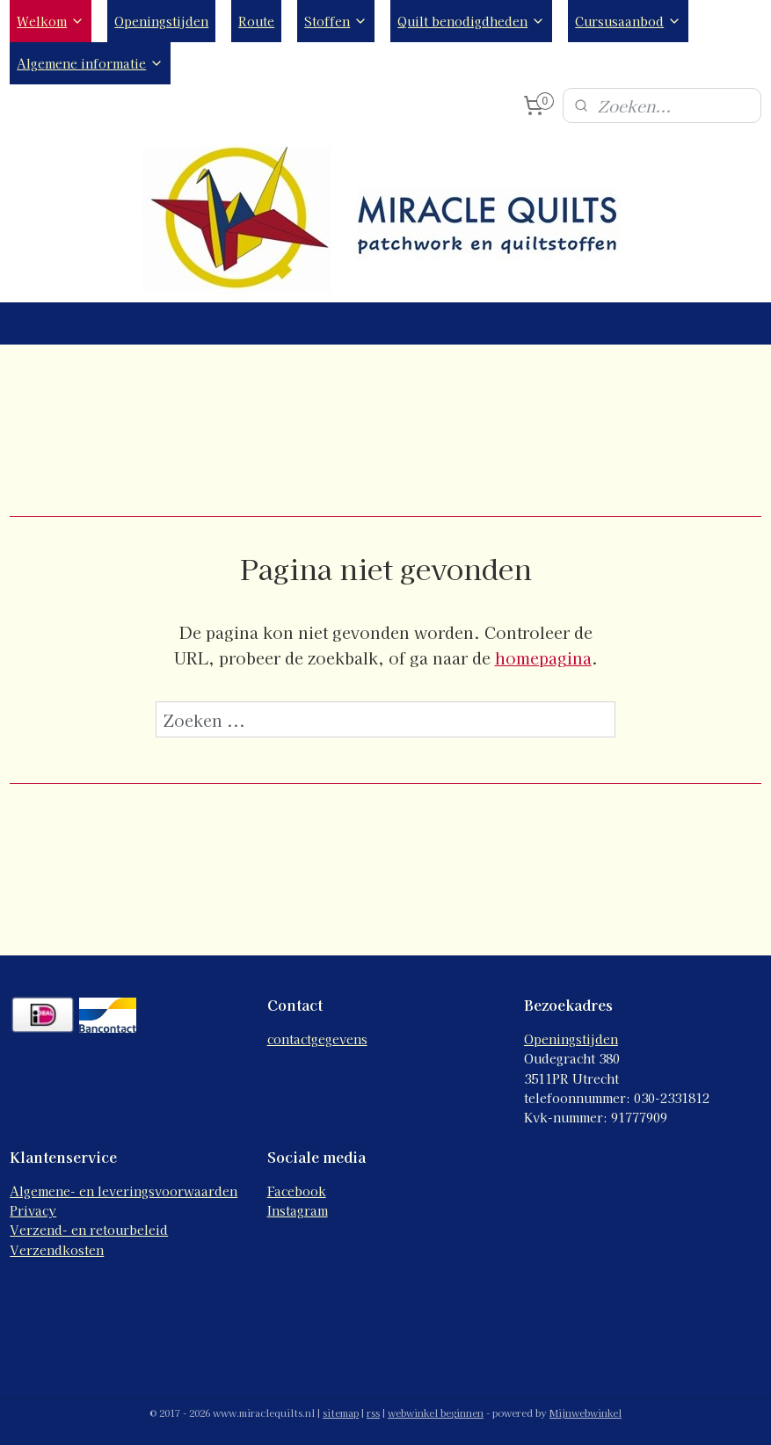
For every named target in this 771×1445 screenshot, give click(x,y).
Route (256, 21)
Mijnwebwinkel (585, 1412)
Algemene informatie (90, 63)
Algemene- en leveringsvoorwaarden (123, 1191)
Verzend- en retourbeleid (89, 1229)
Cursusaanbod (628, 21)
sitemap (341, 1412)
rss (373, 1412)
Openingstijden (161, 21)
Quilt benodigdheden (471, 21)
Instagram (297, 1210)
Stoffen (335, 21)
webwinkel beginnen (436, 1412)
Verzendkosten (57, 1250)
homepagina (543, 657)
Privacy (33, 1210)
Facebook (296, 1191)
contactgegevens (317, 1039)
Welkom (50, 21)
